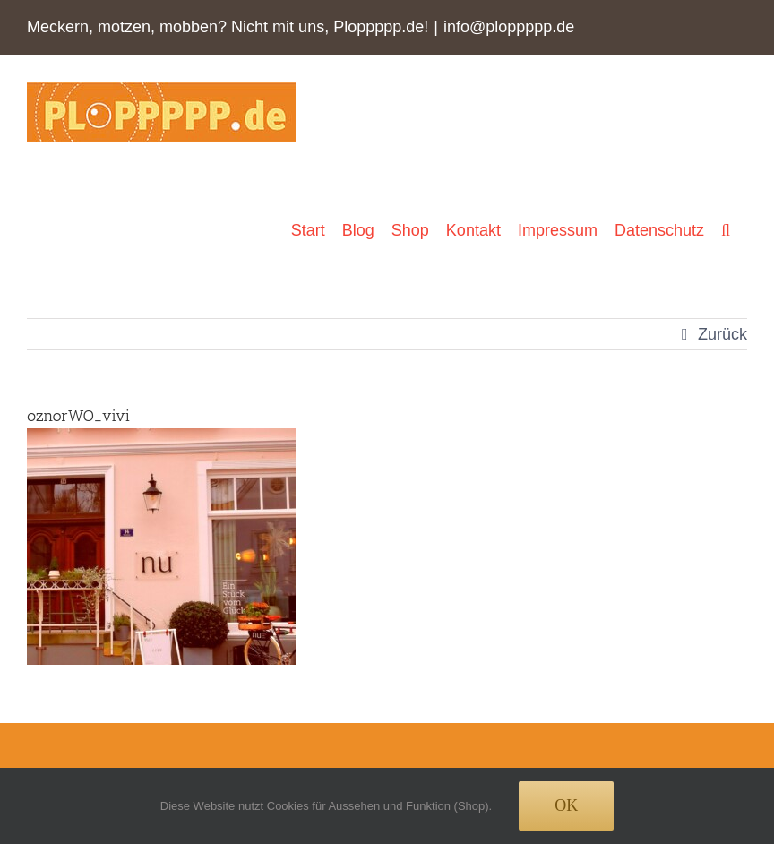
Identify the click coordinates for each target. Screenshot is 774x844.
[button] (725, 229)
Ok (566, 805)
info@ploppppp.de (508, 27)
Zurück (722, 334)
